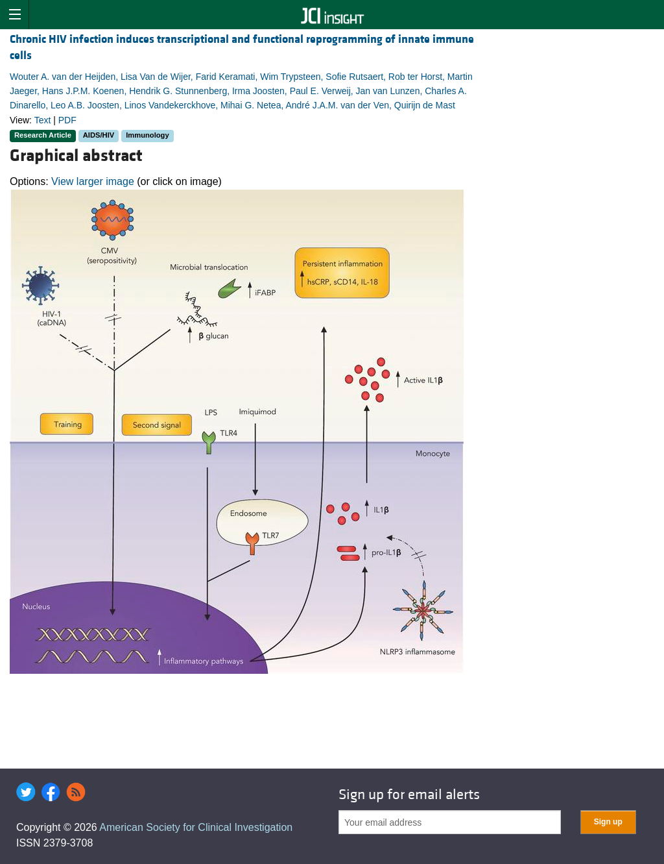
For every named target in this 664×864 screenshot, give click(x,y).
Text (42, 120)
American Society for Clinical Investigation (195, 827)
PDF (67, 120)
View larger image (92, 181)
